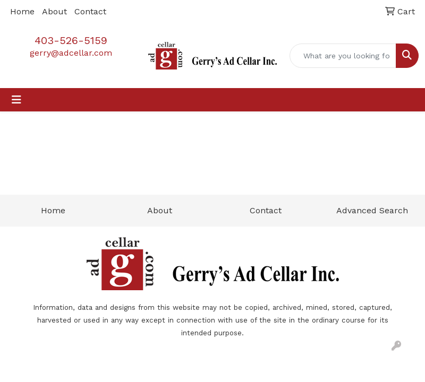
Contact (90, 11)
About (54, 11)
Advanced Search (372, 210)
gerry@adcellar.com (71, 53)
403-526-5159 (71, 40)
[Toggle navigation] (16, 99)
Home (22, 11)
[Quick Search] (343, 56)
